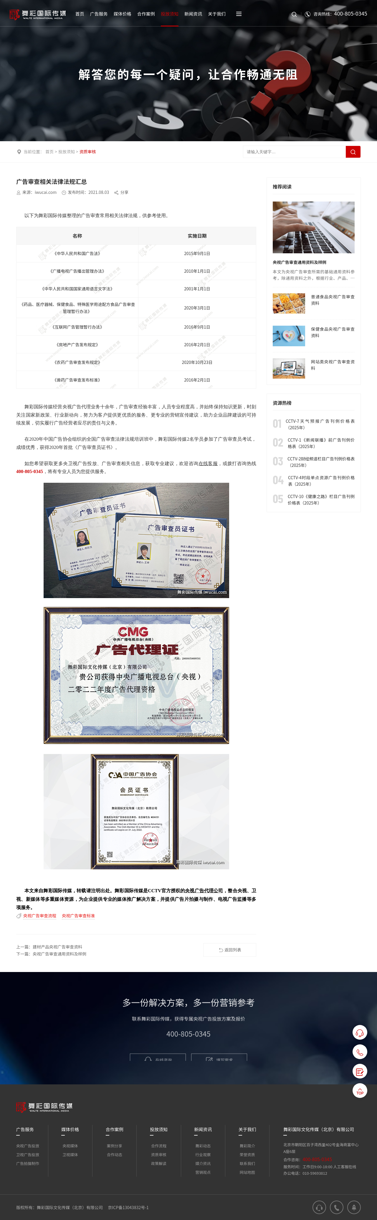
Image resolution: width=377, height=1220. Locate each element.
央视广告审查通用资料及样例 (299, 262)
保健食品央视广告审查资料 (333, 332)
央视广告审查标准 (78, 915)
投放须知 (66, 151)
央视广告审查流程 (39, 915)
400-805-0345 (317, 1159)
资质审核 (88, 151)
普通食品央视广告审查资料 (333, 300)
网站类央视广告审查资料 (333, 365)
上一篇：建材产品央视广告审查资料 (49, 947)
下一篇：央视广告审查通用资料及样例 (51, 954)
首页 (49, 151)
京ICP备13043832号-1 (128, 1207)
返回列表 (230, 950)
